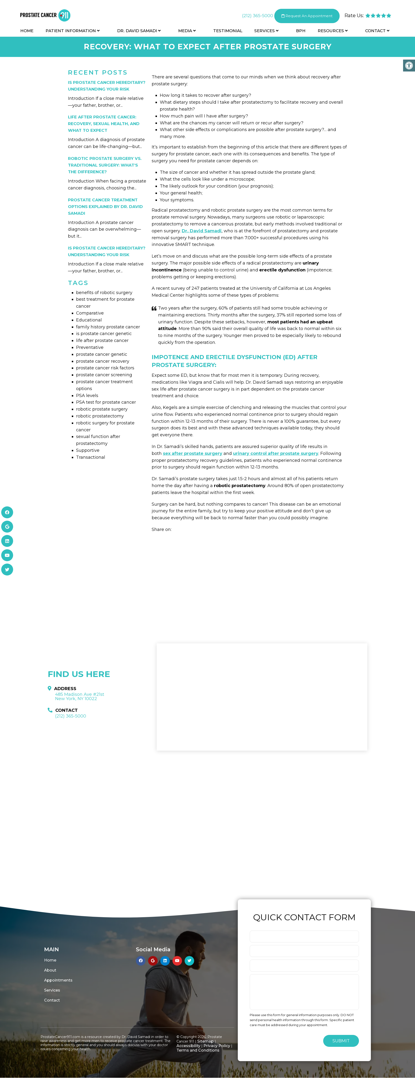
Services (264, 31)
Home (26, 31)
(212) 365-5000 (257, 16)
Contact (375, 31)
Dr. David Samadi (137, 31)
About (50, 970)
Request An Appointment (306, 16)
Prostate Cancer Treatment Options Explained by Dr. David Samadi (105, 207)
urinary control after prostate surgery (275, 453)
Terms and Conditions (197, 1050)
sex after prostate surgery (192, 453)
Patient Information (71, 31)
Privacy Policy (216, 1045)
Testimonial (227, 31)
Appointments (58, 980)
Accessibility (188, 1045)
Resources (331, 31)
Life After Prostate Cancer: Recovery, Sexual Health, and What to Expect (104, 124)
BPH (301, 31)
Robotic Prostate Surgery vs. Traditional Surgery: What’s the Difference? (104, 165)
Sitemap (205, 1041)
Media (185, 31)
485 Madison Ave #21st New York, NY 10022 (79, 696)
